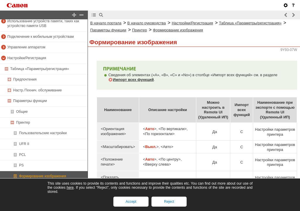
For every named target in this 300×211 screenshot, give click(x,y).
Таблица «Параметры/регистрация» (39, 69)
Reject (169, 202)
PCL (22, 155)
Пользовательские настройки (43, 133)
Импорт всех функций (133, 79)
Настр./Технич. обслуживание (37, 90)
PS (21, 165)
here (70, 188)
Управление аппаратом (26, 47)
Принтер (23, 122)
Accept (131, 202)
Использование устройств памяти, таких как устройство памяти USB (43, 23)
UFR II (24, 144)
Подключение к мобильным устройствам (40, 37)
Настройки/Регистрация (26, 58)
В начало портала (105, 23)
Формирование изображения (42, 176)
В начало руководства (146, 23)
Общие (22, 112)
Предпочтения (25, 79)
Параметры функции (30, 101)
